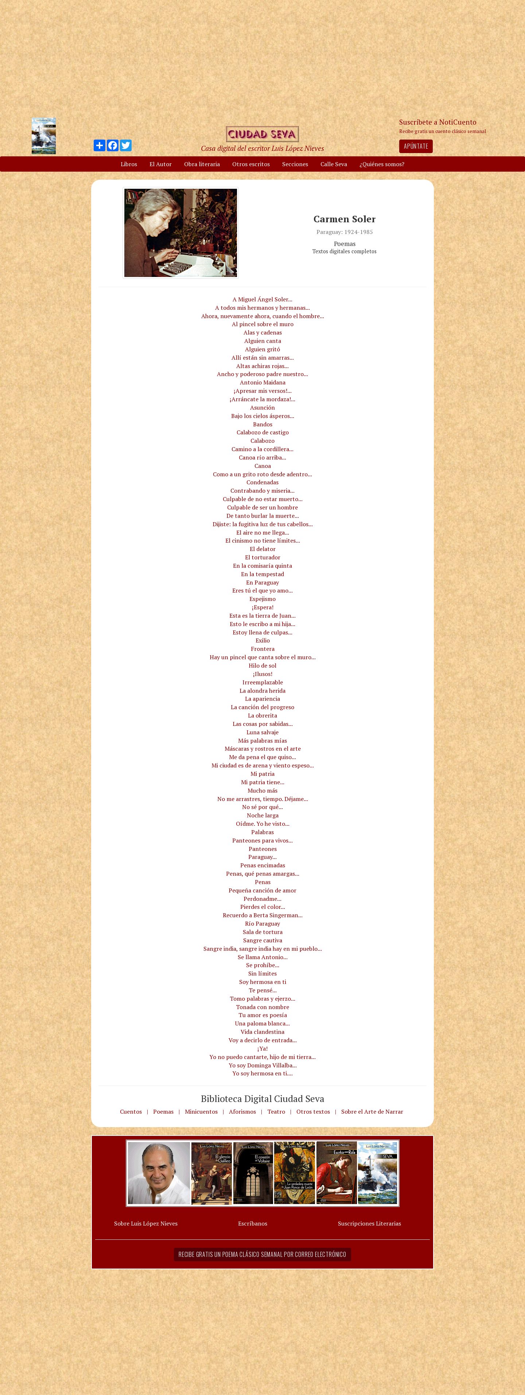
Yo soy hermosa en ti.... (262, 1073)
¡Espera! (262, 607)
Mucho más (262, 790)
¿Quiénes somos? (381, 164)
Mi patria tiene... (262, 782)
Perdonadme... (262, 899)
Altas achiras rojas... (262, 366)
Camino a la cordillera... (262, 449)
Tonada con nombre (262, 1007)
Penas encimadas (262, 865)
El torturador (262, 557)
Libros (129, 164)
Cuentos (131, 1111)
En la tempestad (262, 574)
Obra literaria (202, 164)
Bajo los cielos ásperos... (262, 416)
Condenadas (262, 482)
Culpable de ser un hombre (262, 507)
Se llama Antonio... (263, 957)
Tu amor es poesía (262, 1015)
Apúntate (416, 146)
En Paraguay (262, 582)
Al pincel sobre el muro (262, 324)
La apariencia (262, 699)
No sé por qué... (262, 807)
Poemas (163, 1111)
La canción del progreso (262, 707)
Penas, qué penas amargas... (262, 874)
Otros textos (313, 1111)
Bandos (262, 424)
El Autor (160, 164)
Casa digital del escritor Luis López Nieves (262, 148)
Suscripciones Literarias (369, 1223)
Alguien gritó (262, 349)
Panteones (263, 849)
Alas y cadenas (263, 332)
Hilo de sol (262, 665)
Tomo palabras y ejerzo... (262, 999)
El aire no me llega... (262, 532)
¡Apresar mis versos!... (263, 391)
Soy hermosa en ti (262, 982)
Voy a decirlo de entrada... (263, 1040)
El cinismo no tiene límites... (262, 540)
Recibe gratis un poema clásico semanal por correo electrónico (262, 1254)
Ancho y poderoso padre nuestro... (262, 374)
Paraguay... (262, 857)
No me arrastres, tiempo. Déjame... (262, 799)
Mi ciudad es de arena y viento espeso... (262, 765)
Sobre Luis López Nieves (146, 1223)
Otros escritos (251, 164)
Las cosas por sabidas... (263, 724)
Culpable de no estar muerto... (263, 499)
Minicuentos (201, 1111)
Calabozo (262, 441)
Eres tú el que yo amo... (262, 590)
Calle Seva (333, 164)
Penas (263, 882)
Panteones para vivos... (262, 840)
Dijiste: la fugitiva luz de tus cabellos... (263, 524)
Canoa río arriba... (262, 457)
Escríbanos (252, 1223)
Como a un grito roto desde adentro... (262, 474)
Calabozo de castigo (263, 432)
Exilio (263, 640)
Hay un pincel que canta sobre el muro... (263, 657)
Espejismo (262, 599)
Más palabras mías (262, 740)
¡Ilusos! (262, 674)
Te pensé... (263, 990)
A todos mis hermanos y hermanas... (262, 308)
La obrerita (262, 715)
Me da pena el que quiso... (262, 757)
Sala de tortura (263, 932)
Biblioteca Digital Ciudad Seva (262, 1098)
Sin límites (262, 973)
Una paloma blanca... (262, 1023)
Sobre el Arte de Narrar (372, 1111)
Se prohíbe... (262, 965)
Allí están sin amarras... (263, 357)
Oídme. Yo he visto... (262, 824)
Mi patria (262, 774)
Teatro (276, 1111)
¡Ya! (262, 1048)
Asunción (262, 407)
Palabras (262, 832)
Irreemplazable (262, 682)
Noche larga (263, 815)
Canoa (262, 466)
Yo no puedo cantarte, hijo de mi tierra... (262, 1057)
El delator (263, 549)
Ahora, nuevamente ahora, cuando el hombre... (262, 316)
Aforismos (242, 1111)
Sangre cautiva (262, 940)
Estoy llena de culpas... (262, 632)
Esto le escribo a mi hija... (262, 624)
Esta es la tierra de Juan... (262, 615)
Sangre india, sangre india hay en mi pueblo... (262, 949)
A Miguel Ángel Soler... (262, 299)
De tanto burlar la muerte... (262, 516)
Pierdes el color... (262, 907)
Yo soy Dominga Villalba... (263, 1065)
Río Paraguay (262, 923)
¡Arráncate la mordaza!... (262, 399)
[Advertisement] (262, 58)
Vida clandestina (262, 1032)
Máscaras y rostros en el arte (263, 749)
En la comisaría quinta (262, 566)
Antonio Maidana (262, 382)
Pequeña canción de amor (262, 890)
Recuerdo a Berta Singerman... (263, 915)
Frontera (263, 649)
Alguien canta (262, 341)
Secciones (295, 164)
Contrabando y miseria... (262, 491)
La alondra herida (262, 691)
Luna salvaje (262, 732)
